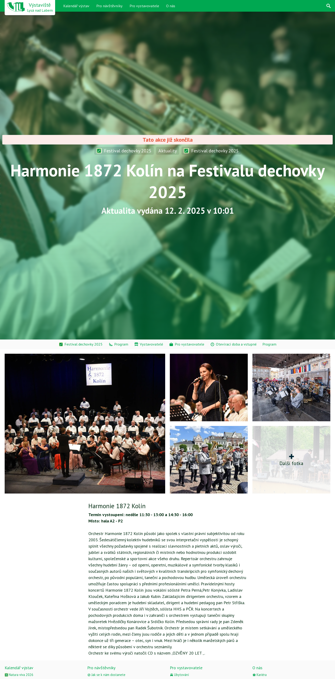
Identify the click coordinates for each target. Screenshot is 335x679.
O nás (170, 5)
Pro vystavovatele (144, 5)
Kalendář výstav (76, 5)
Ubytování (179, 675)
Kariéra (259, 675)
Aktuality (167, 151)
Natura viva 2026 (19, 675)
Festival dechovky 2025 (124, 151)
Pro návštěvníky (109, 5)
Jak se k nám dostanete (106, 675)
